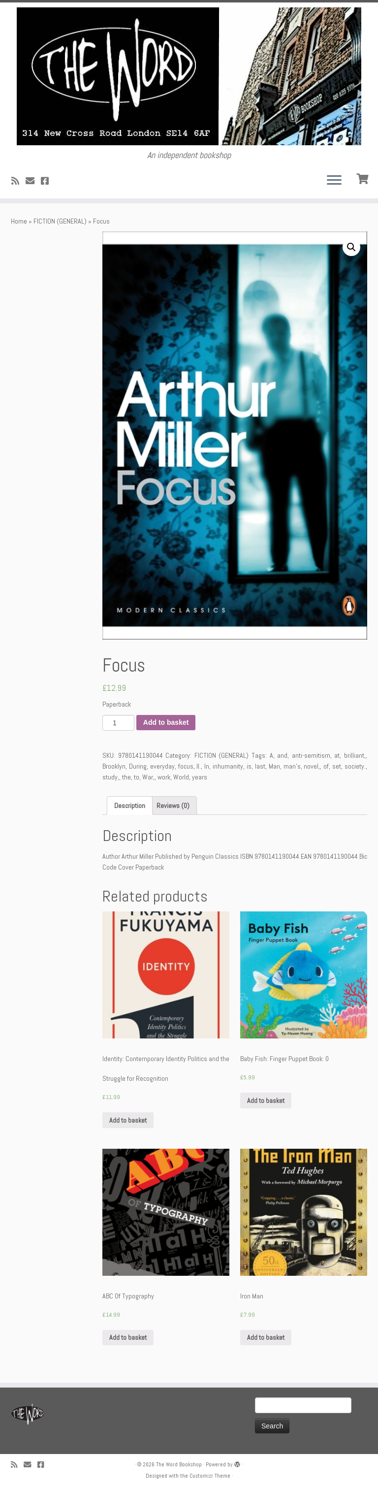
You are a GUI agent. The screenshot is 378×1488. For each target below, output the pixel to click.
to (136, 777)
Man (274, 766)
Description (129, 805)
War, (148, 777)
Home (19, 221)
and (282, 755)
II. (198, 766)
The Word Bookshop (179, 1464)
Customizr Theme (209, 1475)
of (326, 766)
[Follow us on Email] (33, 181)
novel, (312, 766)
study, (110, 777)
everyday (162, 766)
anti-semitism (311, 755)
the (126, 777)
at (337, 755)
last (260, 766)
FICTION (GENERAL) (60, 221)
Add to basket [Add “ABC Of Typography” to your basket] (128, 1337)
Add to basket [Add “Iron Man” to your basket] (265, 1337)
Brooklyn (114, 766)
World (181, 777)
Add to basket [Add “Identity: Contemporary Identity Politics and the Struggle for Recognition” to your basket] (128, 1120)
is (249, 766)
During (138, 766)
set (336, 766)
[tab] (130, 805)
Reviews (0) (173, 805)
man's (292, 766)
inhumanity (228, 766)
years (199, 777)
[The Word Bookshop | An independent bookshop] (189, 76)
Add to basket (166, 722)
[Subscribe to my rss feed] (18, 181)
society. (355, 766)
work (164, 777)
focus (185, 766)
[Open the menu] (334, 180)
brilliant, (355, 755)
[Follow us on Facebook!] (48, 181)
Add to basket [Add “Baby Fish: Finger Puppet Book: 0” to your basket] (265, 1100)
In (206, 766)
